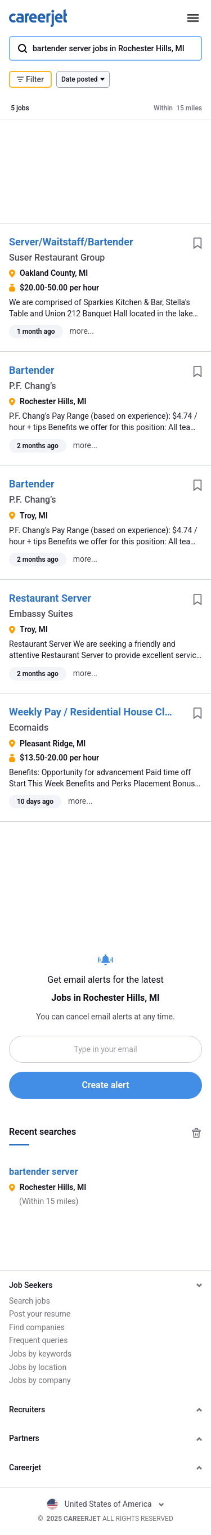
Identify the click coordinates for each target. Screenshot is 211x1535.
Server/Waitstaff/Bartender (71, 242)
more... (82, 330)
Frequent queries (38, 1340)
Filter (30, 79)
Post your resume (39, 1313)
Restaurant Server (50, 598)
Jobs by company (40, 1380)
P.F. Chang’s (32, 386)
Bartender (32, 370)
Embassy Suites (41, 613)
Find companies (37, 1327)
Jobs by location (37, 1367)
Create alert (105, 1085)
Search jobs (29, 1300)
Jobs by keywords (40, 1353)
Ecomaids (28, 727)
